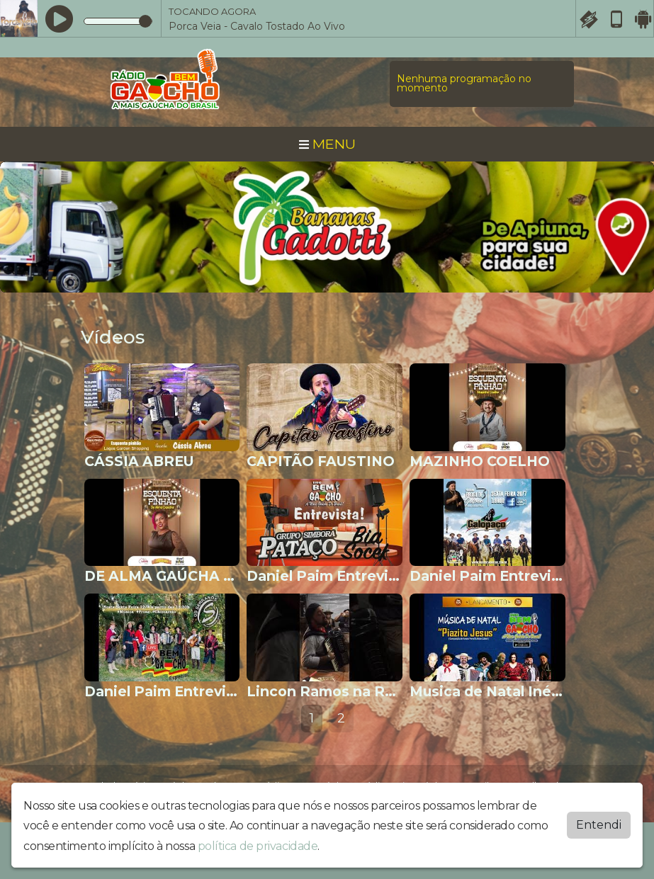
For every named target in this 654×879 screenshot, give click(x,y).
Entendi (598, 825)
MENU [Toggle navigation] (327, 143)
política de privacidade (258, 846)
